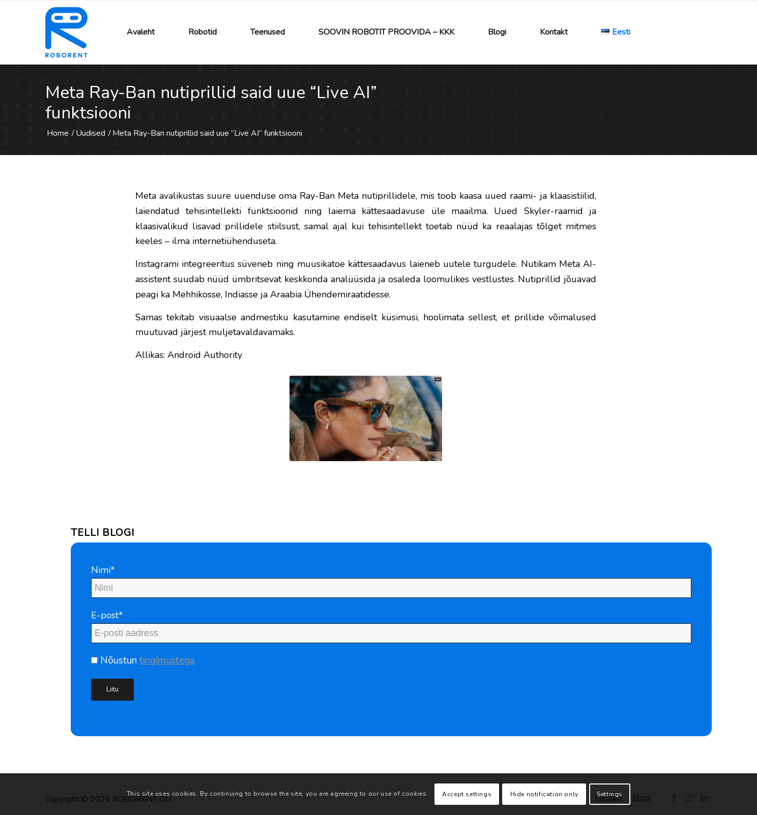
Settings (610, 794)
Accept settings (466, 794)
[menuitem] (140, 32)
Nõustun (143, 660)
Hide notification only (544, 794)
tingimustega (167, 660)
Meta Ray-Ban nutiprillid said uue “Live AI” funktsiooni (211, 103)
